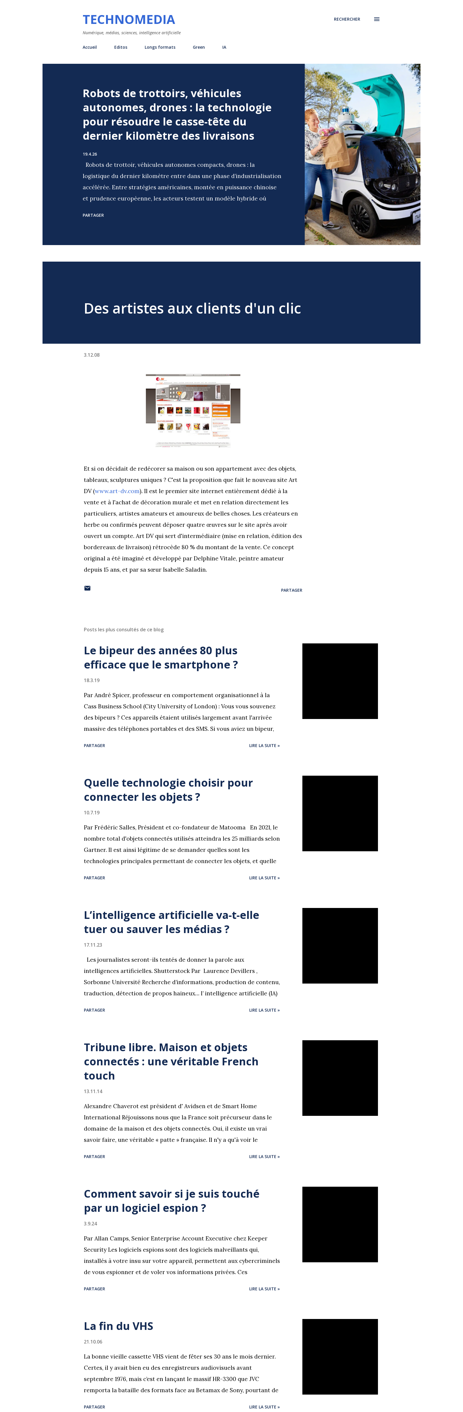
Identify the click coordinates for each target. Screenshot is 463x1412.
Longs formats (160, 47)
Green (199, 47)
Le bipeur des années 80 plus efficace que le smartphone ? (161, 657)
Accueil (90, 47)
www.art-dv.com (117, 491)
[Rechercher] (347, 19)
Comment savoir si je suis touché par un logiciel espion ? (172, 1200)
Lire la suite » (264, 745)
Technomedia (129, 19)
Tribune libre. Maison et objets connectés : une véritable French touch (171, 1061)
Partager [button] (93, 215)
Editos (120, 47)
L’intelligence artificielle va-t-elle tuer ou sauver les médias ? (171, 922)
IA (224, 47)
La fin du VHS (118, 1326)
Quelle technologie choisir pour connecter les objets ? (168, 789)
